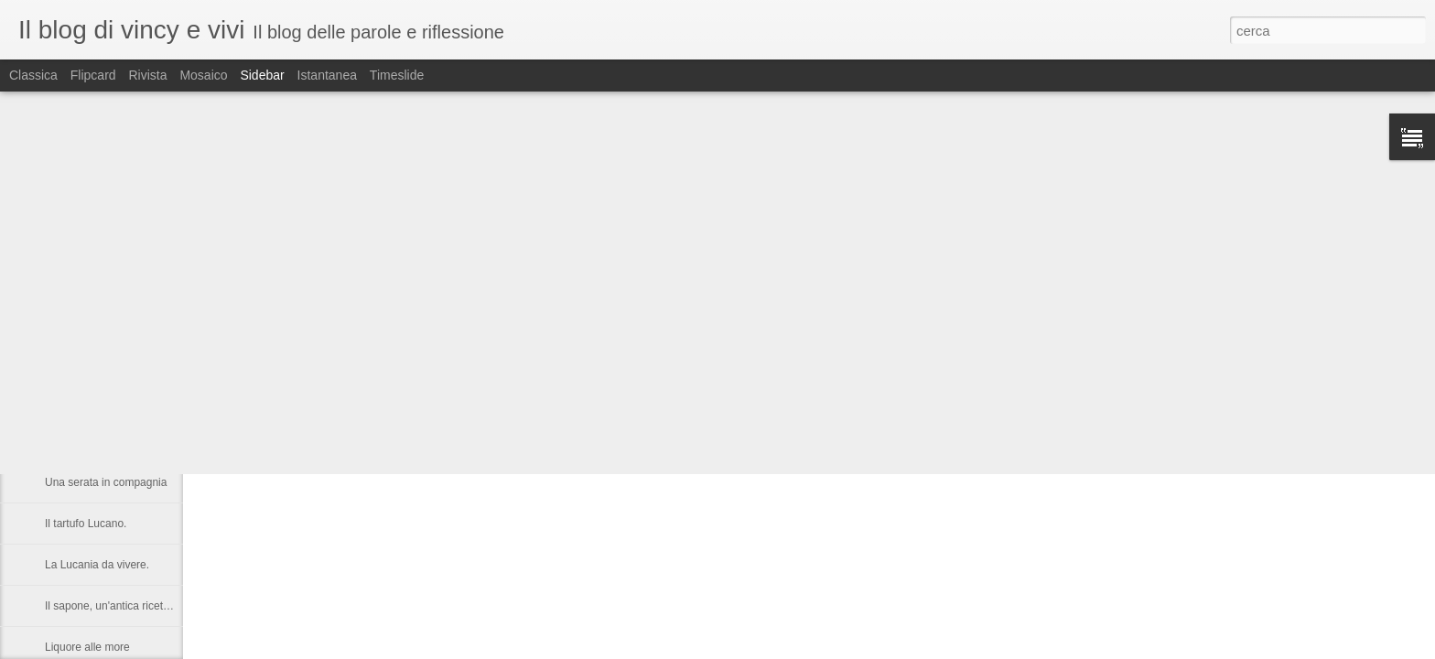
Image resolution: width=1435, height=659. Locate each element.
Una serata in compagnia (106, 482)
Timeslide (397, 75)
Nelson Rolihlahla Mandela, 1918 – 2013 (144, 400)
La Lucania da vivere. (97, 564)
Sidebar (262, 75)
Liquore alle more (87, 647)
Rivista (147, 75)
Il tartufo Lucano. (85, 523)
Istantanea (327, 75)
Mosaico (203, 75)
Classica (33, 75)
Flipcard (93, 75)
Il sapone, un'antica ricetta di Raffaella (137, 606)
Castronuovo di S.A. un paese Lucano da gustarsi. (167, 441)
